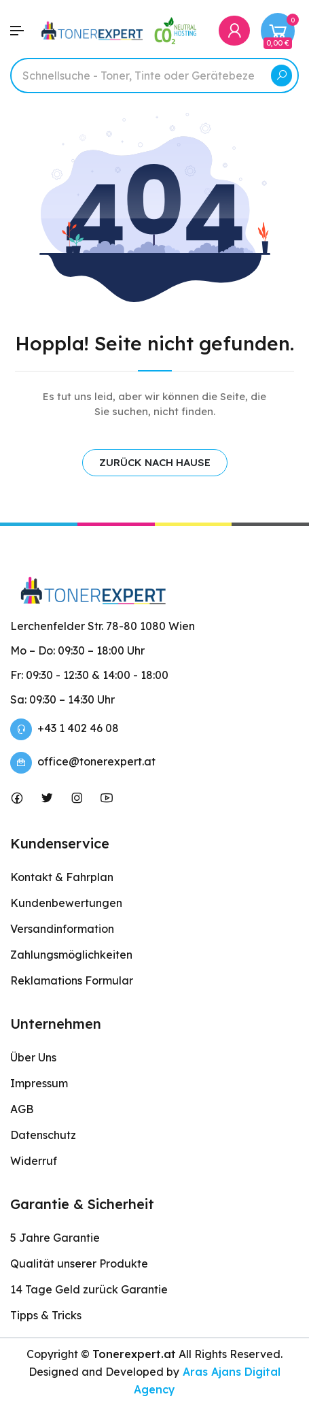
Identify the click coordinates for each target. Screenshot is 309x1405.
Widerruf (33, 1161)
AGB (21, 1109)
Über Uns (33, 1057)
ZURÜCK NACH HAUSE (155, 462)
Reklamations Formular (71, 980)
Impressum (39, 1083)
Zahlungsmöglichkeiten (71, 954)
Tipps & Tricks (45, 1315)
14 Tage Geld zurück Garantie (89, 1289)
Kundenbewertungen (66, 903)
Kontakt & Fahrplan (61, 877)
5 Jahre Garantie (55, 1237)
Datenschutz (43, 1135)
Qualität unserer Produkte (79, 1263)
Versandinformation (62, 929)
